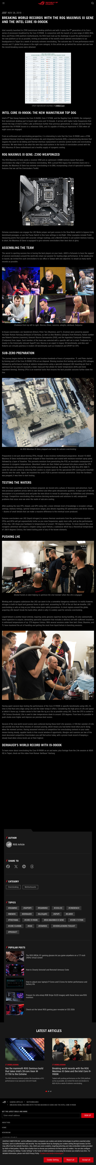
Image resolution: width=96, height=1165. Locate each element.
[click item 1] (48, 1091)
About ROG (6, 1122)
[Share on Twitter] (16, 866)
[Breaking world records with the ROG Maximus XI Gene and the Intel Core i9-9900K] (43, 1105)
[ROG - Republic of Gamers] (48, 3)
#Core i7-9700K (76, 920)
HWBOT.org (59, 106)
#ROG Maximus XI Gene (54, 920)
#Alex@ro (42, 914)
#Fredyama (13, 920)
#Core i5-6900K (14, 926)
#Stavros (42, 926)
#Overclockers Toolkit (64, 926)
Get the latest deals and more (14, 1111)
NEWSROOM (6, 1132)
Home (4, 1127)
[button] (3, 3)
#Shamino (12, 908)
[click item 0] (46, 1091)
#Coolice (58, 908)
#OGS (30, 926)
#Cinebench (73, 908)
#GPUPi (56, 914)
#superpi (27, 908)
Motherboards (30, 887)
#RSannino (43, 908)
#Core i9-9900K (31, 920)
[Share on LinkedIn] (24, 866)
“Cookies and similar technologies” (52, 1153)
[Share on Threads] (32, 866)
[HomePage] (4, 1102)
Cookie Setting (53, 1160)
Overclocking (13, 887)
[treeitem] (24, 1061)
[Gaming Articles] (16, 1102)
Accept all (86, 1160)
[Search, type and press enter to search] (92, 3)
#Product (12, 932)
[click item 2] (51, 1091)
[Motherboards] (32, 1102)
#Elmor (69, 914)
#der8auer (27, 914)
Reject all (70, 1160)
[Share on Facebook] (8, 866)
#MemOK (12, 914)
